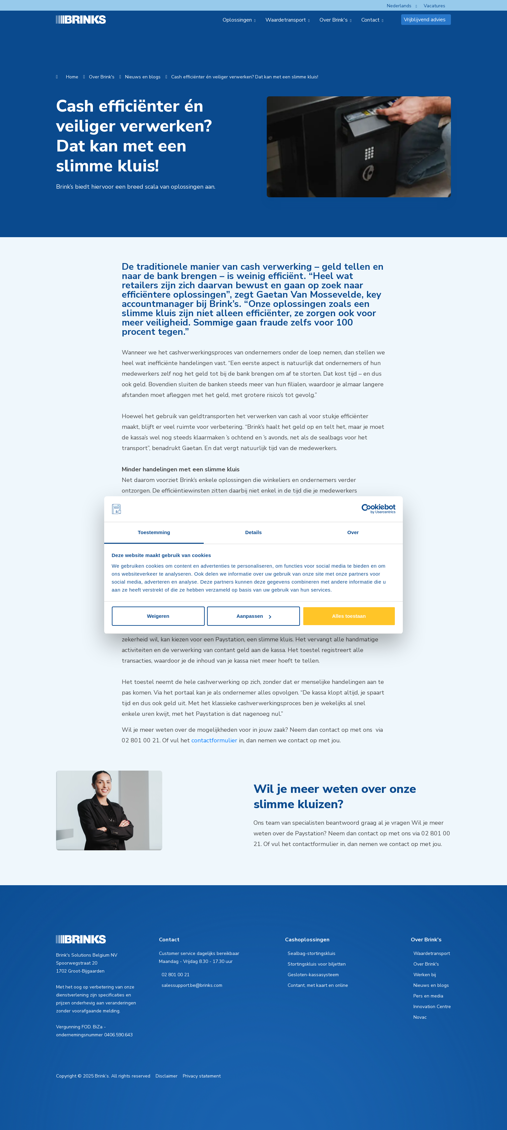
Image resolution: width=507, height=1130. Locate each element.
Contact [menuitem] (370, 20)
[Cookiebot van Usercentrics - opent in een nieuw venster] (366, 509)
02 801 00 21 (175, 975)
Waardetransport (431, 953)
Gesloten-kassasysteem (313, 975)
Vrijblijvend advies (425, 19)
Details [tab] (253, 532)
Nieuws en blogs (143, 77)
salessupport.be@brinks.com (192, 985)
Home (72, 77)
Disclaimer (167, 1076)
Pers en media (428, 996)
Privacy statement (202, 1076)
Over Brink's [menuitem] (334, 20)
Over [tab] (353, 532)
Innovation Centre (432, 1006)
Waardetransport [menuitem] (285, 20)
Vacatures (434, 6)
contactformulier (214, 740)
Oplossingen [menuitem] (237, 20)
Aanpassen (254, 616)
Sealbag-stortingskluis (311, 953)
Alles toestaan (349, 616)
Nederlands (399, 6)
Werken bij (424, 975)
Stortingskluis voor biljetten (317, 964)
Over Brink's (101, 77)
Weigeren (158, 616)
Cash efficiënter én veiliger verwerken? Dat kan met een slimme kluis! (244, 77)
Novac (420, 1017)
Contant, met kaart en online (318, 985)
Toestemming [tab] (154, 532)
